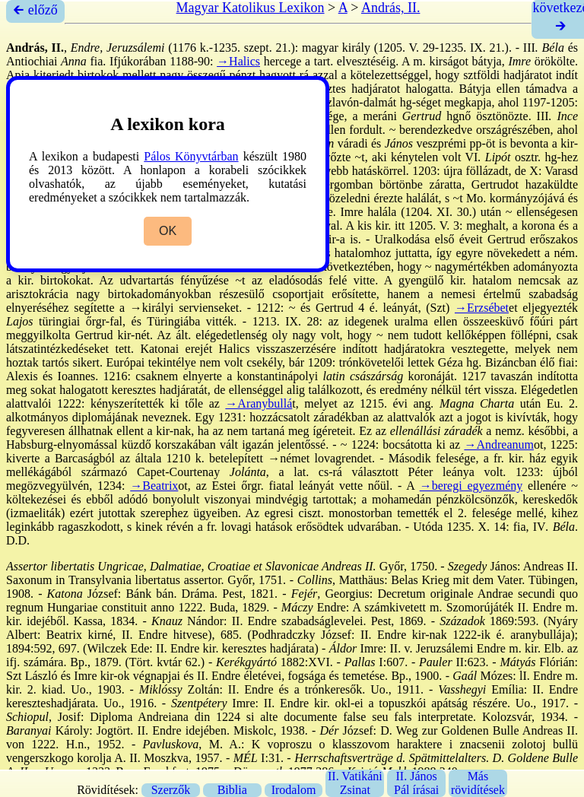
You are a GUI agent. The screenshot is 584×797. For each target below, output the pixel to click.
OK (167, 230)
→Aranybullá (258, 403)
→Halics (238, 61)
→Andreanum (499, 444)
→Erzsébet (482, 307)
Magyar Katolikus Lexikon (250, 7)
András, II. (390, 7)
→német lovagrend (315, 458)
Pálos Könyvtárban (191, 156)
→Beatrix (154, 485)
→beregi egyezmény (471, 485)
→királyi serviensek (180, 307)
